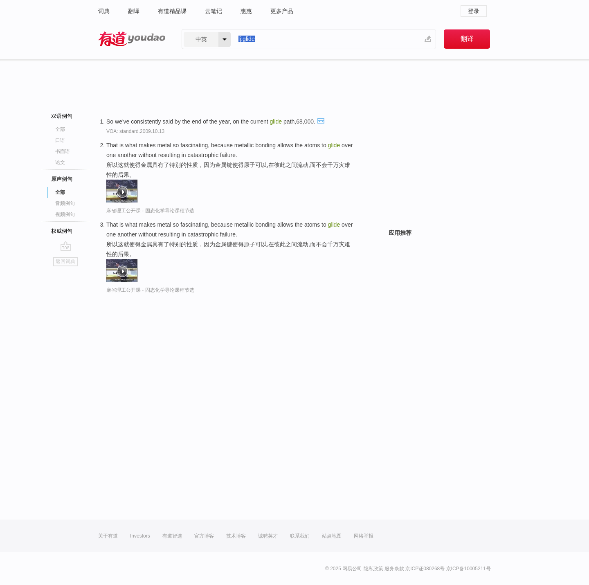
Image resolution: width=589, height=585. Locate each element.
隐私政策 (373, 569)
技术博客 (236, 536)
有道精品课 (172, 11)
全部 (60, 129)
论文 (60, 162)
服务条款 (394, 569)
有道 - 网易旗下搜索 (131, 39)
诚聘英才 (268, 536)
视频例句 (65, 214)
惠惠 (246, 11)
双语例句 (61, 116)
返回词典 (65, 261)
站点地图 (332, 536)
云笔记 (213, 11)
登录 (473, 11)
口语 (60, 140)
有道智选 (172, 536)
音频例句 (65, 203)
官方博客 (204, 536)
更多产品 (281, 11)
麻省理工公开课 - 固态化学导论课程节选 (150, 211)
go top (66, 246)
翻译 (133, 11)
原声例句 (61, 179)
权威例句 (61, 231)
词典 (104, 11)
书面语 (62, 151)
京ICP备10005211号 (468, 569)
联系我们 (300, 536)
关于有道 (108, 536)
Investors (140, 536)
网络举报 (363, 536)
